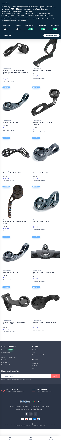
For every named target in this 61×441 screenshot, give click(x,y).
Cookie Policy (45, 406)
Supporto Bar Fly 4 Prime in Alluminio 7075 (15, 222)
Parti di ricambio (6, 365)
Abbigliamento (5, 352)
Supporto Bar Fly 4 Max (10, 122)
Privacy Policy (34, 406)
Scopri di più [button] (8, 35)
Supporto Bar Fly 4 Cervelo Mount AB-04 (44, 273)
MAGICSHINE (6, 77)
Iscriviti (55, 376)
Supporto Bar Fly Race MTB (42, 70)
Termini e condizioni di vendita (19, 406)
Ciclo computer (7, 68)
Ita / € (36, 402)
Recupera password (38, 355)
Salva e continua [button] (51, 35)
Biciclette (4, 360)
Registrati (35, 350)
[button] (58, 2)
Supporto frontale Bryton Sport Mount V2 (43, 123)
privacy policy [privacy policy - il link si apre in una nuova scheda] (15, 8)
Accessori (4, 355)
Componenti (5, 362)
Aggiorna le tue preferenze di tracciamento (29, 409)
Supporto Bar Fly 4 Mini (10, 272)
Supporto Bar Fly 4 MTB (41, 222)
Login (33, 352)
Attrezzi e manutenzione (9, 357)
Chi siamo (35, 363)
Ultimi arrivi (7, 350)
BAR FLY (35, 73)
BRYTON (35, 127)
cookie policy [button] (28, 11)
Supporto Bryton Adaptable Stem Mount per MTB (14, 323)
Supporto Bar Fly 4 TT (40, 173)
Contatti (34, 366)
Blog (33, 368)
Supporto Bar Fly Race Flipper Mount (45, 322)
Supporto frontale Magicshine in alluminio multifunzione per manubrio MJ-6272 (15, 72)
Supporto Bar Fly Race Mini (12, 173)
